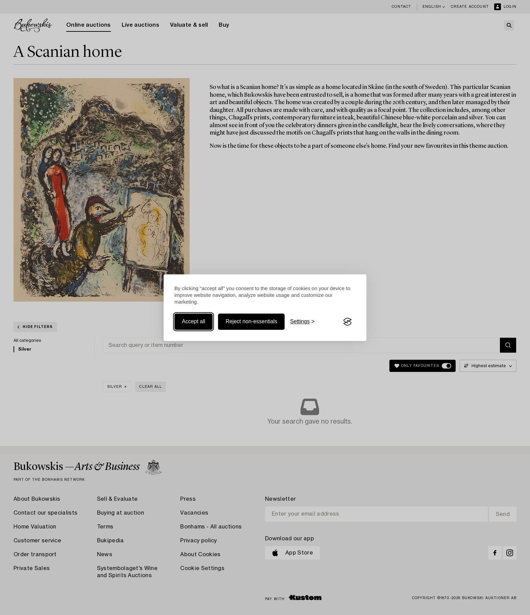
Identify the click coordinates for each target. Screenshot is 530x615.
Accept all (193, 322)
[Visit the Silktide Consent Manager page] (347, 322)
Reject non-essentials (251, 322)
